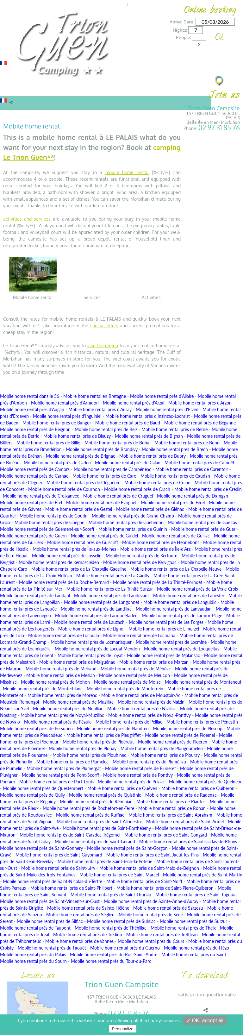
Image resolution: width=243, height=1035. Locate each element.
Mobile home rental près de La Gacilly (112, 575)
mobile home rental (127, 172)
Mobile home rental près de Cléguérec (83, 482)
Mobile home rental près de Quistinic (105, 795)
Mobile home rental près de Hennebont (160, 542)
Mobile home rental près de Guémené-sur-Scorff (47, 529)
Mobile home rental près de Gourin (54, 515)
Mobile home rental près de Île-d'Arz (155, 549)
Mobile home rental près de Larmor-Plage (182, 615)
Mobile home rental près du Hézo (196, 947)
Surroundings (149, 89)
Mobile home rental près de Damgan (192, 496)
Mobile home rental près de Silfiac (50, 921)
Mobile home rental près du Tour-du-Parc (111, 961)
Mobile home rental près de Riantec (171, 801)
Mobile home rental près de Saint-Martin (202, 874)
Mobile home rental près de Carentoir (191, 469)
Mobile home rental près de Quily (32, 795)
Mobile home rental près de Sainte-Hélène (88, 908)
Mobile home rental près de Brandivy (102, 449)
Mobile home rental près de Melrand (61, 668)
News (118, 4)
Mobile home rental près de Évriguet (101, 502)
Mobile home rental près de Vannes (79, 941)
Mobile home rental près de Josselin (67, 555)
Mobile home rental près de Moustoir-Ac (140, 695)
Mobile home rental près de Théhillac (110, 928)
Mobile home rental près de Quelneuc (205, 781)
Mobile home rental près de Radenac (181, 795)
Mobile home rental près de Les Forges (166, 622)
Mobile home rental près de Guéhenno (126, 522)
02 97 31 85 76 (219, 127)
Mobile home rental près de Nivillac (141, 708)
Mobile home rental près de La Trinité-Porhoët (157, 582)
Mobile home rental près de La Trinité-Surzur (109, 589)
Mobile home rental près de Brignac (80, 456)
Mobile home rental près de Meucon (134, 675)
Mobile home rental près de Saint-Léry (58, 868)
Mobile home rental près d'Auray (100, 409)
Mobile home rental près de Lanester (188, 595)
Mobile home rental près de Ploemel (180, 735)
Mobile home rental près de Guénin (132, 529)
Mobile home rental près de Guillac (176, 535)
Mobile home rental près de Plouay (82, 748)
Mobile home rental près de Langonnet (101, 602)
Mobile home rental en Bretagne (94, 396)
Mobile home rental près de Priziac (131, 781)
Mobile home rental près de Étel (31, 502)
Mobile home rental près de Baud (127, 422)
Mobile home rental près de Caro (104, 476)
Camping (56, 89)
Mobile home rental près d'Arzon (200, 402)
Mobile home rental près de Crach (137, 489)
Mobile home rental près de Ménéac (136, 668)
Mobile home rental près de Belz (106, 429)
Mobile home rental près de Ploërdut (98, 741)
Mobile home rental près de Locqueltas (181, 648)
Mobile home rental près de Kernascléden (59, 562)
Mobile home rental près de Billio (48, 442)
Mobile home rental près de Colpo (157, 482)
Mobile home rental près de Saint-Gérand (95, 841)
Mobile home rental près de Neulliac (68, 708)
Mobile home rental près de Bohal (117, 442)
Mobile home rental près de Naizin (151, 702)
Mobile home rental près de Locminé (171, 642)
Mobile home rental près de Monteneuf (203, 682)
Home (101, 4)
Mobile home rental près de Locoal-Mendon (97, 648)
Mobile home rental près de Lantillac (96, 609)
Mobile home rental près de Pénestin (202, 721)
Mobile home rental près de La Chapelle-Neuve (175, 569)
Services (117, 89)
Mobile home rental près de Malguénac (77, 662)
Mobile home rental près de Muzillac (78, 702)
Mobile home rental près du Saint (193, 954)
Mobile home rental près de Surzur (193, 921)
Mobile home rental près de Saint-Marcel (119, 874)
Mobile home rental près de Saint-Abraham (170, 815)
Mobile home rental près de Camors (35, 469)
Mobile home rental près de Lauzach (89, 622)
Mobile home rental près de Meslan (60, 675)
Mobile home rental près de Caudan (175, 476)
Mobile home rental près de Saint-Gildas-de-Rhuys (188, 841)
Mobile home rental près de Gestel (78, 509)
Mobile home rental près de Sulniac (121, 921)
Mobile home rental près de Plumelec (72, 761)
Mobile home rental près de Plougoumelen (162, 748)
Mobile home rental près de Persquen (36, 728)
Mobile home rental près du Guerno (125, 947)
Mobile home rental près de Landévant (111, 595)
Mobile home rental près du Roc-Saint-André (113, 954)
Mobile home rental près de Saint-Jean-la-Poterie (105, 861)
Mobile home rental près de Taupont (35, 928)
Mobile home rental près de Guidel (104, 535)
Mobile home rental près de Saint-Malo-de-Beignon (149, 868)
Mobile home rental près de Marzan (154, 662)
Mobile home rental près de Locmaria (139, 635)
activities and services (27, 219)
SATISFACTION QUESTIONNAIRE (207, 994)
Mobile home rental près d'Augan (32, 409)
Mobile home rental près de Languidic (179, 602)
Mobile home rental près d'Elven (167, 409)
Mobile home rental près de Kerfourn (142, 555)
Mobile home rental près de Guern (33, 535)
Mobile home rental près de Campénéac (112, 469)
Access (158, 4)
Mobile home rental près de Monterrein (125, 688)
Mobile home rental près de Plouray (165, 755)
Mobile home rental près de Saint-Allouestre (99, 821)
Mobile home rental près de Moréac (62, 695)
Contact (138, 4)
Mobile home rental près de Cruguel (118, 496)
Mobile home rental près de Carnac (34, 476)
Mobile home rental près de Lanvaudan (174, 609)
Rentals (11, 89)
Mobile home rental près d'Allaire (162, 396)
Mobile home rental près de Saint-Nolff (144, 881)
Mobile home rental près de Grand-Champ (133, 515)
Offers (97, 89)
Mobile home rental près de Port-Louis (56, 781)
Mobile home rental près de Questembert (43, 788)
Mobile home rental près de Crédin (208, 489)
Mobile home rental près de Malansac (163, 655)
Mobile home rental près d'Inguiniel (67, 416)
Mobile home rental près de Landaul (35, 595)
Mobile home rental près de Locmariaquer (91, 642)
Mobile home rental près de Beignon (35, 429)
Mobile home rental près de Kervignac (140, 562)
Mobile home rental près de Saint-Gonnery (41, 848)
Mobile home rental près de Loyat (90, 655)
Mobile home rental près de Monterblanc (43, 688)
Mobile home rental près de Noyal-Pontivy (149, 715)
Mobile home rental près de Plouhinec (89, 755)
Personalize (123, 1028)
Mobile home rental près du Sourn (33, 961)
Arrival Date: (182, 21)
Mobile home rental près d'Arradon (65, 402)
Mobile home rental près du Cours (151, 941)
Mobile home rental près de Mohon (55, 682)
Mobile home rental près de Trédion (87, 934)
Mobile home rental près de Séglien (80, 914)
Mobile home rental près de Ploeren (172, 741)
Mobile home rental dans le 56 (29, 396)
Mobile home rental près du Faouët (52, 947)
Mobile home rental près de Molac (127, 682)
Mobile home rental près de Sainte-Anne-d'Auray (151, 901)
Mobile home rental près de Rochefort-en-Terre (88, 808)
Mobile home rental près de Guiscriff (82, 542)
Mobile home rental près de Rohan (172, 808)
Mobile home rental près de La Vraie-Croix (197, 589)
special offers (104, 325)
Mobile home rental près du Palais (33, 954)
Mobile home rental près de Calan (127, 462)
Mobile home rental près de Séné (151, 914)
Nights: (180, 30)
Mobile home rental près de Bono (187, 442)
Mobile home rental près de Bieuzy (77, 436)
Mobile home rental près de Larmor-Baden (96, 615)
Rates (77, 89)
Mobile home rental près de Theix (183, 928)
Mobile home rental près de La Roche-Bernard (64, 582)
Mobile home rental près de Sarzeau (168, 908)
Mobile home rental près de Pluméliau (149, 761)
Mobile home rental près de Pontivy (138, 775)
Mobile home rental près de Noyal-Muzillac (62, 715)
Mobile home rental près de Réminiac (96, 801)
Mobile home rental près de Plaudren (113, 728)
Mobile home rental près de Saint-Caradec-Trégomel (70, 834)
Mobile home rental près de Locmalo (63, 635)
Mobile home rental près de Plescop (187, 728)
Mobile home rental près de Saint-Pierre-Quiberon (165, 888)
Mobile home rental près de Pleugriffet (103, 735)
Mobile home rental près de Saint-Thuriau (111, 894)
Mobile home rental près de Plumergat (64, 768)
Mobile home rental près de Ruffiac (90, 815)
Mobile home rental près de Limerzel (163, 628)
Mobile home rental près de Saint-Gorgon (127, 848)
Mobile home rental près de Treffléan (162, 934)
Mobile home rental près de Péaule (57, 721)
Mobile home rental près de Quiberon (197, 788)
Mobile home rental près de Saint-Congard (165, 834)
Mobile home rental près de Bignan (149, 436)
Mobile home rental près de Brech (175, 449)
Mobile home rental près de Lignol (91, 628)
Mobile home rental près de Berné (174, 429)
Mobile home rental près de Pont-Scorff (60, 775)
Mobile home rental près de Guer (203, 529)
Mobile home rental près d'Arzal (133, 402)
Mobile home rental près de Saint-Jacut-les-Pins (152, 854)
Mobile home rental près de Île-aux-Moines (74, 549)
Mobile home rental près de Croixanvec (41, 496)
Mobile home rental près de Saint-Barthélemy (107, 828)
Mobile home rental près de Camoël (199, 462)
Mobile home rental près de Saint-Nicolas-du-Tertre (52, 881)
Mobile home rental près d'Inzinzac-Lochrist (147, 416)
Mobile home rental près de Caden (57, 462)
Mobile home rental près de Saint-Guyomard (59, 854)
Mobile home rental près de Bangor (56, 422)
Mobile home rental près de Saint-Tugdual (195, 894)
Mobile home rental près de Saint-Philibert (71, 888)
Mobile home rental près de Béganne (200, 422)
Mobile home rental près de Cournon (64, 489)
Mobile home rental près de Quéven (122, 788)
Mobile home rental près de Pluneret (140, 768)
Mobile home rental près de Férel (173, 502)
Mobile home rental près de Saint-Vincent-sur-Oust (50, 901)
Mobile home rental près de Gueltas (202, 522)
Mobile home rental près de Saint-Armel (185, 821)
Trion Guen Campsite (214, 107)
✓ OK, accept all (204, 1020)
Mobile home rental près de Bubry (152, 456)
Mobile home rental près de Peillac (129, 721)
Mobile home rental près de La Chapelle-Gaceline (78, 569)
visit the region (102, 345)
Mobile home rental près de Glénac (150, 509)
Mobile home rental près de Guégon (49, 522)
